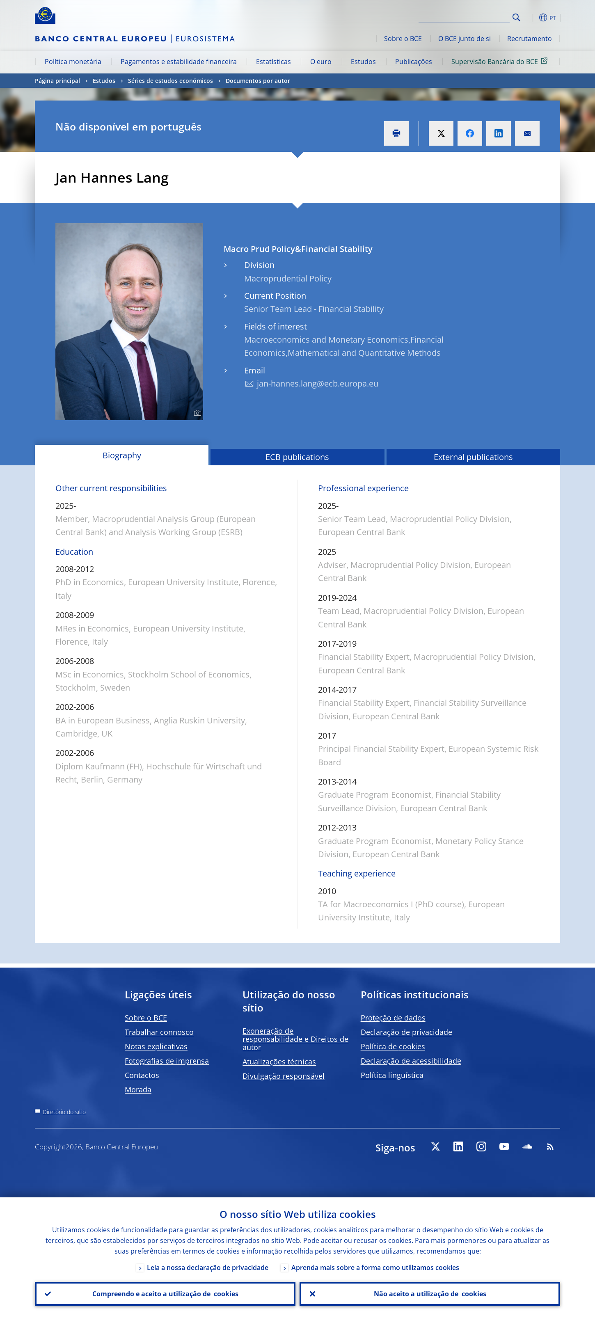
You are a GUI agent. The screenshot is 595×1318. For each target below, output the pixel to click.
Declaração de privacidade (406, 1032)
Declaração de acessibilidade (411, 1061)
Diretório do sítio (64, 1112)
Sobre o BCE (403, 38)
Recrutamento (529, 38)
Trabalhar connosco (159, 1032)
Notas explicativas (156, 1046)
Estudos (363, 61)
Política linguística (392, 1075)
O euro (321, 61)
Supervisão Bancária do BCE (500, 61)
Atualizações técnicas (279, 1061)
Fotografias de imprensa (167, 1061)
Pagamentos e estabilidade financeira (179, 61)
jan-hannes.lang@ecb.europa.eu (317, 383)
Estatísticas (273, 61)
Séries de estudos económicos (170, 81)
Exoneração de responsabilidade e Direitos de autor (295, 1039)
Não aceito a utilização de (430, 1293)
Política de (393, 1046)
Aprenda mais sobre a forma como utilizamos (375, 1267)
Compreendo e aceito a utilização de (165, 1293)
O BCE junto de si (464, 38)
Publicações (413, 61)
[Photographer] (196, 413)
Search (516, 17)
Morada (138, 1089)
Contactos (142, 1075)
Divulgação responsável (284, 1076)
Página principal (57, 81)
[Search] (469, 16)
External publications (473, 456)
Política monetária (73, 61)
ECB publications (297, 456)
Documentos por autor (258, 81)
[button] (531, 18)
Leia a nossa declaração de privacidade (207, 1267)
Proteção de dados (393, 1018)
